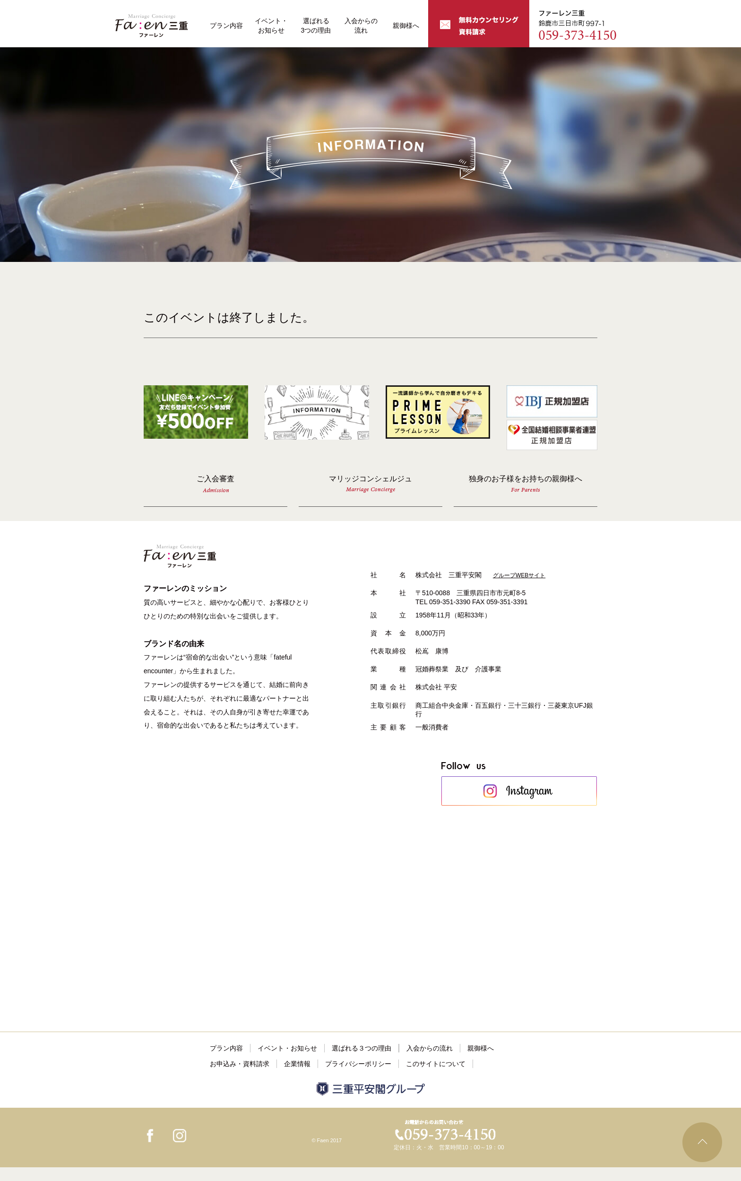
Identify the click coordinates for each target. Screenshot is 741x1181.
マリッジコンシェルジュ (370, 484)
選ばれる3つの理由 (316, 25)
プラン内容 (226, 25)
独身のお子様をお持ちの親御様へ (525, 483)
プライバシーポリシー (358, 1064)
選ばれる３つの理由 (361, 1048)
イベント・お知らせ (271, 25)
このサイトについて (435, 1064)
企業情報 (297, 1064)
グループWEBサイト (519, 575)
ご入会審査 (215, 483)
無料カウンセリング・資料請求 (478, 23)
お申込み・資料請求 (239, 1064)
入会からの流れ (361, 25)
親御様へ (406, 25)
